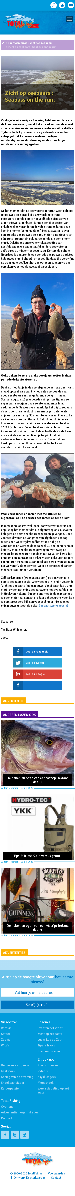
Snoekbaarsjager (12, 1083)
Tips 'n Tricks (46, 1045)
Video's (43, 1071)
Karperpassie (10, 1088)
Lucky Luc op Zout (50, 1040)
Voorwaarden (56, 1173)
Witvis (5, 1045)
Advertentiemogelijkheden (20, 1112)
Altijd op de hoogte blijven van (37, 979)
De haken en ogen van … (18, 1065)
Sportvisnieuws (17, 43)
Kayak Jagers (47, 1077)
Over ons (7, 1107)
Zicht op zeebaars (41, 43)
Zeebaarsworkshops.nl (53, 605)
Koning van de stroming (17, 1077)
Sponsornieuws (48, 1065)
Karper (5, 1034)
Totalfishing (35, 1173)
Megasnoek (46, 1083)
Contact (6, 1118)
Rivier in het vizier (50, 1028)
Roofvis (6, 1028)
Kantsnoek (8, 1071)
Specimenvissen (49, 1051)
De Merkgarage (36, 1177)
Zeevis (5, 1040)
